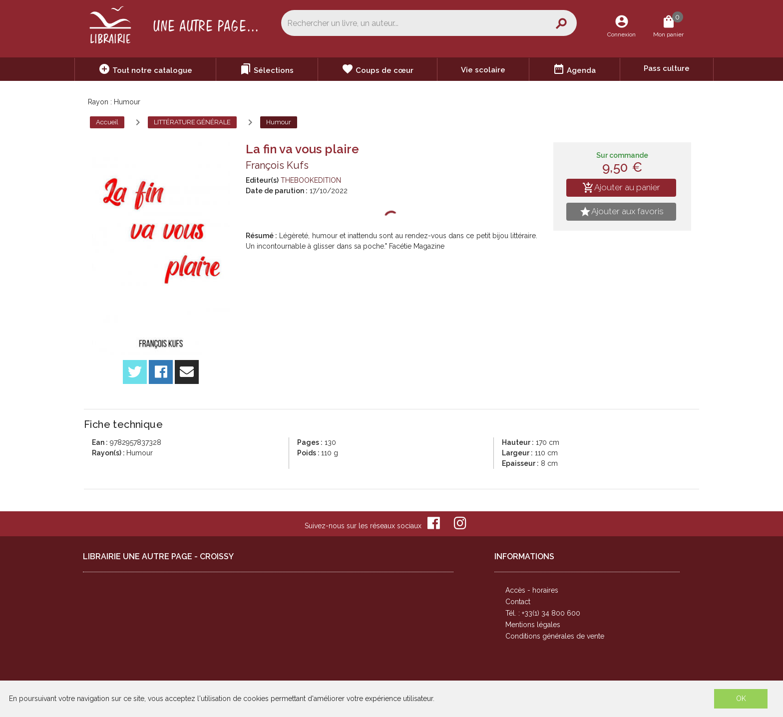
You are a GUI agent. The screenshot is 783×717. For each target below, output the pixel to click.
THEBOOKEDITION (311, 180)
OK (741, 699)
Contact (517, 602)
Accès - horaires (531, 590)
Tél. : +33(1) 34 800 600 (542, 613)
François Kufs (277, 165)
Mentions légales (532, 625)
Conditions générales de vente (554, 636)
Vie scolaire (483, 69)
